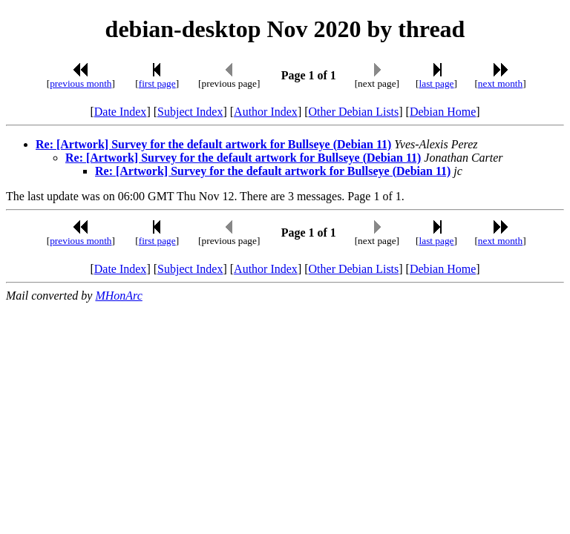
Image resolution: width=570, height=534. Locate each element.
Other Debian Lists (354, 111)
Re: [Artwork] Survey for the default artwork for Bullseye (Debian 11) (213, 144)
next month (500, 83)
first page (157, 83)
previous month (80, 83)
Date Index (120, 111)
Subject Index (190, 111)
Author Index (266, 111)
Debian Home (443, 111)
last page (436, 83)
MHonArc (118, 295)
